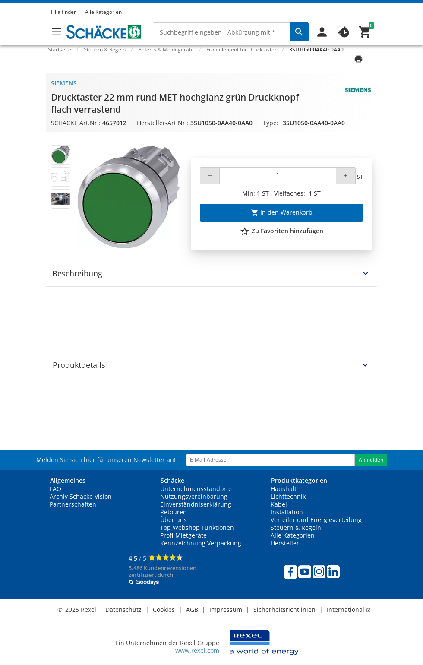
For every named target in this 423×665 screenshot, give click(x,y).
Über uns (173, 520)
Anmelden (371, 459)
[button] (369, 4)
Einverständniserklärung (195, 504)
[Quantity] (277, 175)
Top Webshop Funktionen (197, 527)
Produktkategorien (299, 480)
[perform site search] (299, 31)
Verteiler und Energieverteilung (316, 520)
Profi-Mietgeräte (183, 535)
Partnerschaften (73, 504)
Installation (287, 512)
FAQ (55, 488)
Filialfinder (63, 12)
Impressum (225, 609)
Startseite (59, 49)
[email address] (270, 460)
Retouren (173, 512)
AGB (192, 609)
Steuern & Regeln (296, 527)
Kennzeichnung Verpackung (200, 543)
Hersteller (285, 543)
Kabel (279, 504)
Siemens (64, 83)
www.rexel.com (197, 650)
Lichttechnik (288, 496)
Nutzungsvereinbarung (193, 496)
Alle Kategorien (103, 12)
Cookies (164, 609)
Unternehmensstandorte (196, 488)
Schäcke (172, 480)
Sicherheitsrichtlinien (284, 609)
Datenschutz (123, 609)
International (349, 609)
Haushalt (284, 488)
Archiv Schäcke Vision (81, 496)
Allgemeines (67, 480)
